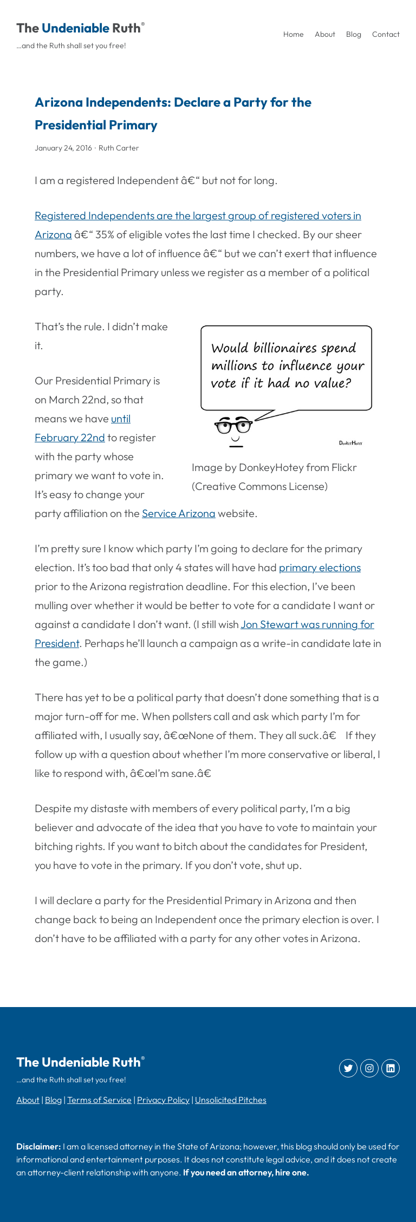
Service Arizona (179, 513)
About (28, 1099)
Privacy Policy (163, 1099)
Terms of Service (99, 1099)
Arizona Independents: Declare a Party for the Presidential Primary (173, 113)
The (27, 27)
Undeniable (75, 27)
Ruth (126, 27)
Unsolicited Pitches (230, 1099)
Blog (53, 1099)
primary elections (320, 567)
